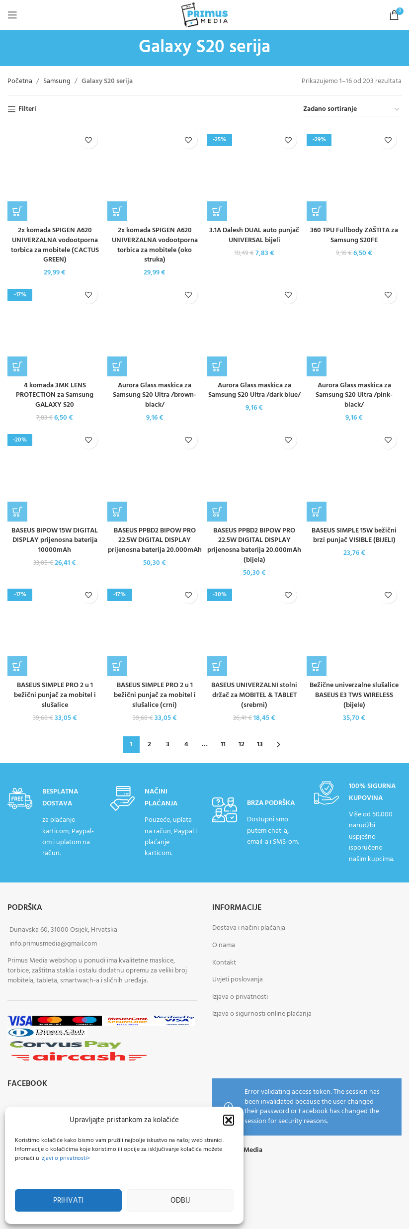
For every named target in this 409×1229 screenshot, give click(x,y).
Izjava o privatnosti (240, 997)
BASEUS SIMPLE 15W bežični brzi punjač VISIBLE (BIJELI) (354, 535)
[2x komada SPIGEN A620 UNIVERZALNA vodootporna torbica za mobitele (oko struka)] (154, 173)
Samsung (57, 81)
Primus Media (241, 1150)
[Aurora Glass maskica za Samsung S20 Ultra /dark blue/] (254, 328)
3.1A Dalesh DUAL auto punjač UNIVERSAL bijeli (254, 235)
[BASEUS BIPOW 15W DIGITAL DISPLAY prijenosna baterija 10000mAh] (54, 474)
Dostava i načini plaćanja (248, 928)
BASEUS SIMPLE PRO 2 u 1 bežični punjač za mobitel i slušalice (55, 695)
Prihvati (68, 1201)
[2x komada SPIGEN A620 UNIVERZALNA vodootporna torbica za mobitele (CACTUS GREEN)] (54, 173)
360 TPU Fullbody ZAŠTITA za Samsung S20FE (354, 235)
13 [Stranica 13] (260, 744)
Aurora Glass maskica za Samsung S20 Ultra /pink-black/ (354, 395)
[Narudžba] (352, 110)
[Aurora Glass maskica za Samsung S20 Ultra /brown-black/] (154, 328)
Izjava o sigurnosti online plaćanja (262, 1014)
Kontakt (224, 962)
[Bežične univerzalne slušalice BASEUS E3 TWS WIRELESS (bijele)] (354, 628)
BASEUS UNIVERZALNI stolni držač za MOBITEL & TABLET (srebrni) (254, 695)
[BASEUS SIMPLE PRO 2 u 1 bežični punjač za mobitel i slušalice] (54, 628)
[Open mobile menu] (12, 15)
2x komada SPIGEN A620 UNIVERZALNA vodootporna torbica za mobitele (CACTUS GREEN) (55, 245)
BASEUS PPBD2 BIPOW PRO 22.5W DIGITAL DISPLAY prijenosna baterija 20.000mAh (155, 540)
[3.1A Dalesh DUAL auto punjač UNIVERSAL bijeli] (254, 173)
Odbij (180, 1201)
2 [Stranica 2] (149, 744)
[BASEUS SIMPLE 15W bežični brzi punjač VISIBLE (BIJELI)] (354, 474)
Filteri (27, 109)
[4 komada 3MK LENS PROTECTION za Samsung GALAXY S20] (54, 328)
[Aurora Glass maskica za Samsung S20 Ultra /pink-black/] (354, 328)
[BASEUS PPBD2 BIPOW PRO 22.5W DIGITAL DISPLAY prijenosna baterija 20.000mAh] (154, 474)
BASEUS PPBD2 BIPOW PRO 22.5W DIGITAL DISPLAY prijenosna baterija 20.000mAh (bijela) (254, 545)
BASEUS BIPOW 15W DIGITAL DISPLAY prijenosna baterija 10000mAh (54, 540)
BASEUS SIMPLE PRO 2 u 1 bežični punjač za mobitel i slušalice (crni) (155, 695)
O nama (223, 945)
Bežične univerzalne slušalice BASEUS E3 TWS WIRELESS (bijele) (354, 695)
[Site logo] (204, 15)
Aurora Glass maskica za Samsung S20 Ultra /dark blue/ (254, 390)
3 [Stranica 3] (167, 744)
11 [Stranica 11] (223, 744)
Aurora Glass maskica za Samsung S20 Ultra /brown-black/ (154, 395)
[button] (229, 1120)
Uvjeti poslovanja (237, 980)
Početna (19, 81)
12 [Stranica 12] (242, 744)
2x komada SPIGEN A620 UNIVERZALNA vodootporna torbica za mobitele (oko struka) (155, 245)
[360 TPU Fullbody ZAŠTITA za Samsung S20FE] (354, 173)
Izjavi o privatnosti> (65, 1158)
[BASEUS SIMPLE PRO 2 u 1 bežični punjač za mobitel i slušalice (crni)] (154, 628)
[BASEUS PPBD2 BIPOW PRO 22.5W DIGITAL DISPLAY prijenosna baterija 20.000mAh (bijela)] (254, 474)
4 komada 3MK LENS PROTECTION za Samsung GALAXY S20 (54, 395)
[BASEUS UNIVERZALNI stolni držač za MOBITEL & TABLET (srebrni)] (254, 628)
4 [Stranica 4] (186, 744)
